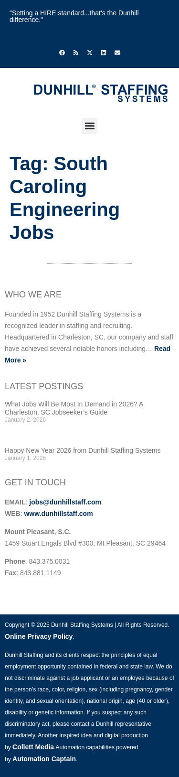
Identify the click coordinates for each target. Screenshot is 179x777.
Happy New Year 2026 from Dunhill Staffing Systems (83, 450)
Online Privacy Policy (39, 636)
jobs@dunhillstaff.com (65, 502)
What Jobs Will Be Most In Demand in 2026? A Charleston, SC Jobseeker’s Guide (74, 408)
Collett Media (33, 747)
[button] (89, 126)
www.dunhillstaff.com (58, 513)
